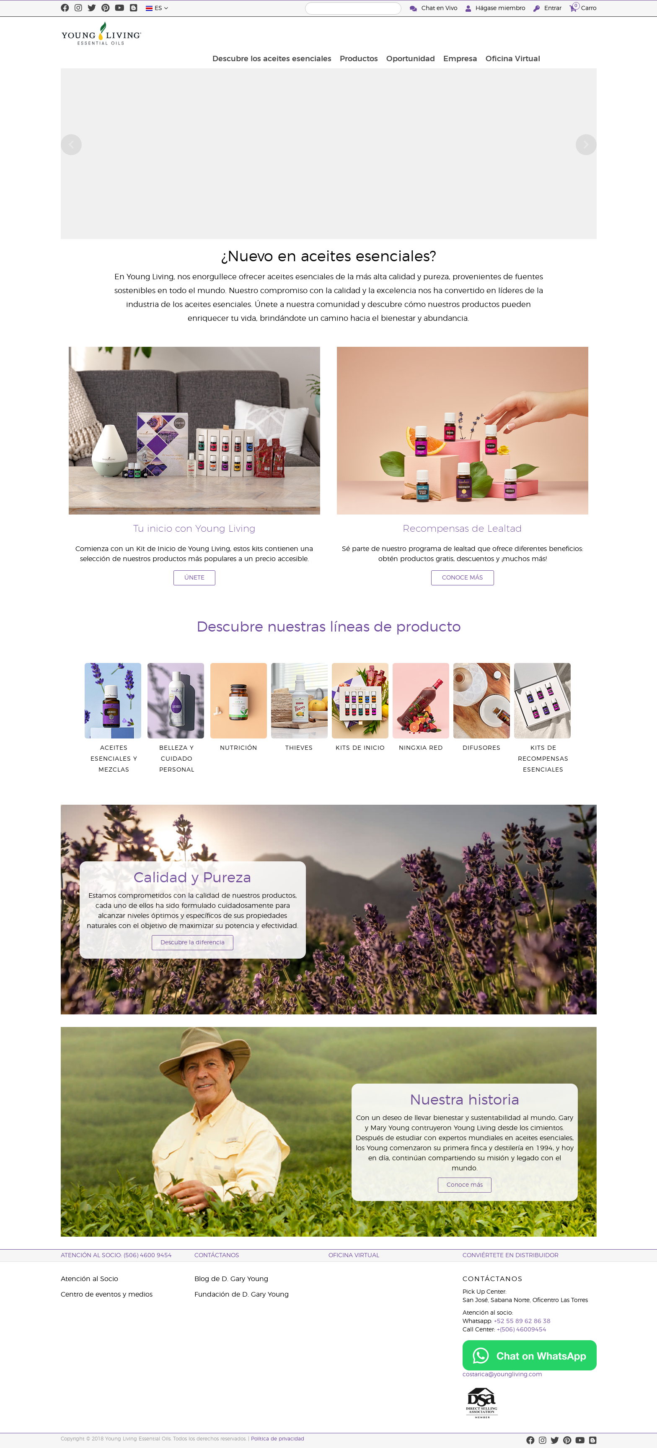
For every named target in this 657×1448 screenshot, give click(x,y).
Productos (408, 33)
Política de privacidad (277, 1438)
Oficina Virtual (565, 33)
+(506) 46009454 (521, 1330)
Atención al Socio (89, 1279)
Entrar (548, 8)
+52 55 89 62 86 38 (522, 1321)
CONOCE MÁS (462, 578)
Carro (583, 7)
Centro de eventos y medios (107, 1294)
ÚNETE (194, 578)
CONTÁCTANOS (216, 1255)
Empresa (511, 33)
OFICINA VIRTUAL (353, 1255)
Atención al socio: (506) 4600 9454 (116, 1255)
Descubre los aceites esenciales (320, 33)
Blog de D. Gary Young (231, 1279)
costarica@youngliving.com (502, 1375)
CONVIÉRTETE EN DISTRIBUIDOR (511, 1255)
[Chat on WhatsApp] (530, 1355)
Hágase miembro (496, 8)
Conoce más (465, 1185)
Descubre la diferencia (192, 943)
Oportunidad (461, 33)
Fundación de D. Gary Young (241, 1294)
